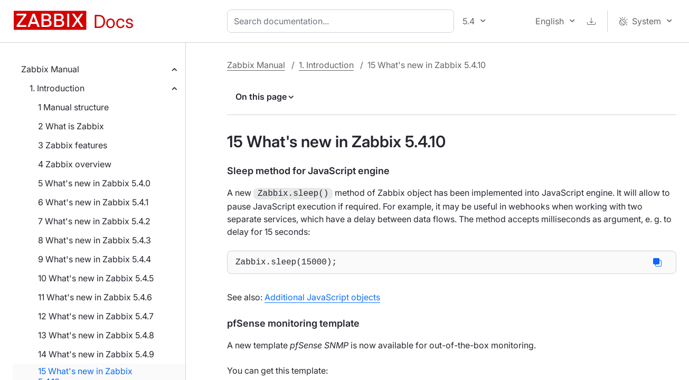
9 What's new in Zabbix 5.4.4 (94, 259)
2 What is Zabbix (71, 126)
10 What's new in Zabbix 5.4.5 (96, 278)
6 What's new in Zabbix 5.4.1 (93, 202)
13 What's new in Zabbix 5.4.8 (96, 335)
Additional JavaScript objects (322, 298)
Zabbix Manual (50, 69)
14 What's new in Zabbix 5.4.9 (96, 354)
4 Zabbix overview (74, 164)
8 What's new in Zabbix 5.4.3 (94, 240)
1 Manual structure (73, 107)
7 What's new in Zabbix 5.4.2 (94, 221)
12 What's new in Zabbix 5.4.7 (96, 316)
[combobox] (342, 21)
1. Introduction (57, 88)
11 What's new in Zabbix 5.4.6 (95, 297)
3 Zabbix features (72, 145)
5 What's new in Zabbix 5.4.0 (94, 183)
